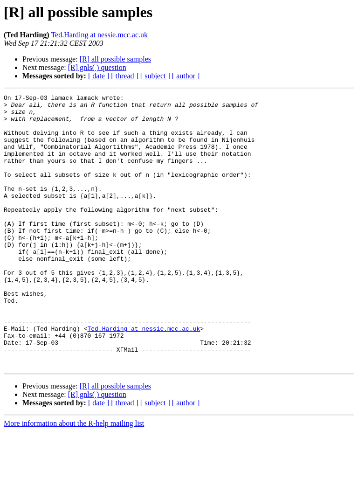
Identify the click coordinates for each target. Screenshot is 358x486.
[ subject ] (155, 76)
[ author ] (186, 76)
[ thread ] (124, 76)
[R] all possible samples (115, 59)
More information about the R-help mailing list (74, 478)
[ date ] (98, 76)
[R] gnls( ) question (97, 67)
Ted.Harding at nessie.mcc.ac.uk (99, 35)
